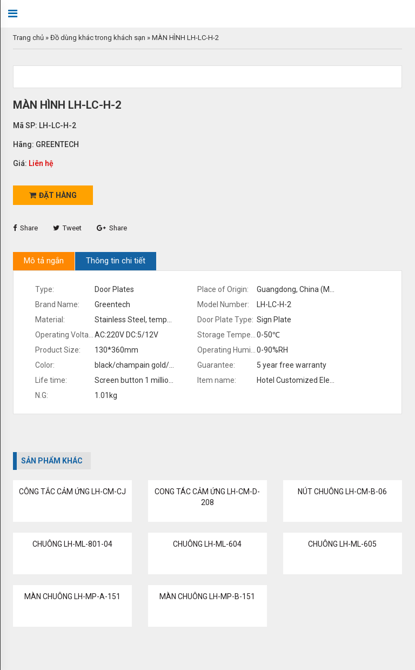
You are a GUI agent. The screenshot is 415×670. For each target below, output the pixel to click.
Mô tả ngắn (44, 261)
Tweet (67, 228)
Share (25, 228)
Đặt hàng (53, 195)
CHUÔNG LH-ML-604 (207, 544)
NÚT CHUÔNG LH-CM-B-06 (342, 491)
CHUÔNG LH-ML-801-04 (72, 544)
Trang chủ (28, 38)
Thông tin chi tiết (115, 261)
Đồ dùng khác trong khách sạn (97, 38)
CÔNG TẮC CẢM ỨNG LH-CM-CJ (72, 491)
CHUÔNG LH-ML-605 (342, 544)
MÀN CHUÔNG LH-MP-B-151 (207, 596)
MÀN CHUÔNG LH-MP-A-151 (72, 596)
